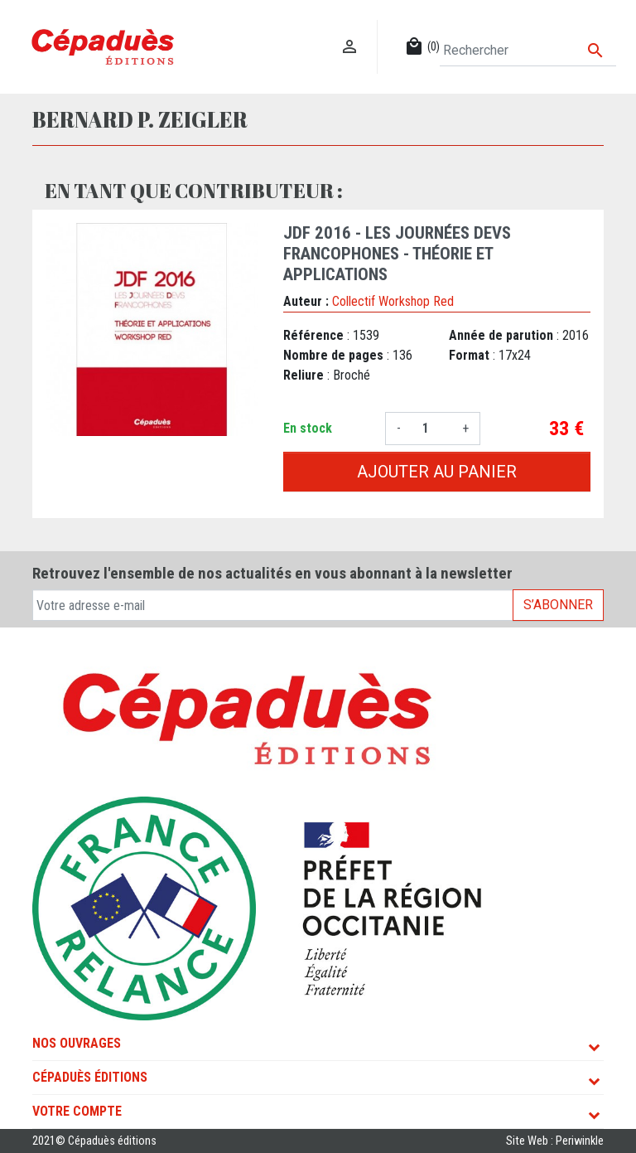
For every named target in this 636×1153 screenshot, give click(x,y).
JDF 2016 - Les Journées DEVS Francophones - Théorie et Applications (397, 253)
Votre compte (77, 1111)
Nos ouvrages (76, 1043)
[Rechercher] (528, 50)
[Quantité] (431, 428)
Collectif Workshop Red (393, 301)
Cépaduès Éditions (89, 1077)
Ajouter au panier (437, 472)
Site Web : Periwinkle (555, 1141)
